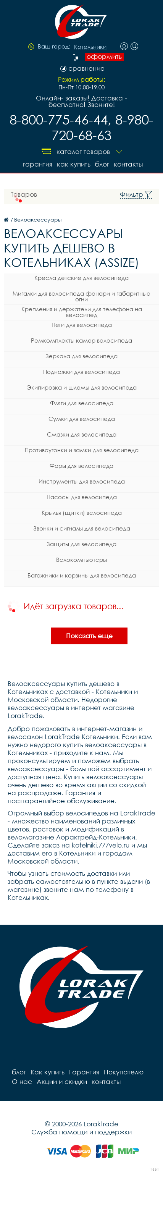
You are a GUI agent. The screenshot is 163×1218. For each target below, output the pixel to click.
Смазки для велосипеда (81, 434)
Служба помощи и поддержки (81, 1132)
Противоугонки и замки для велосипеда (82, 449)
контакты (128, 164)
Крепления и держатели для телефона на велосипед (81, 312)
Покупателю (124, 1072)
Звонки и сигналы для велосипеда (81, 528)
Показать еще (89, 636)
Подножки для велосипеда (81, 371)
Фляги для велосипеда (81, 403)
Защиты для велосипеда (81, 543)
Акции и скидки (62, 1081)
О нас (22, 1081)
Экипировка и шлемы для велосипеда (82, 387)
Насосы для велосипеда (82, 496)
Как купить (73, 164)
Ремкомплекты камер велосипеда (81, 340)
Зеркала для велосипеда (81, 356)
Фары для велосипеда (81, 465)
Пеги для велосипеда (82, 324)
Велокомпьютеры (81, 559)
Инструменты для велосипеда (82, 481)
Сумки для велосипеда (81, 418)
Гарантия (37, 164)
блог (102, 164)
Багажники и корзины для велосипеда (81, 575)
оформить (104, 56)
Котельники (90, 47)
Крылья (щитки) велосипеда (82, 512)
